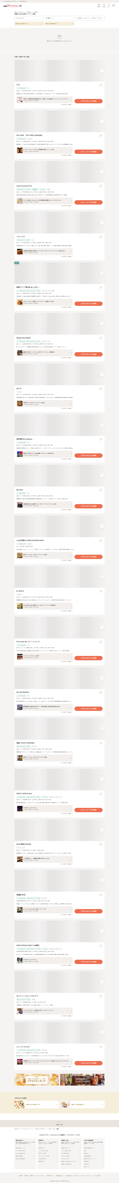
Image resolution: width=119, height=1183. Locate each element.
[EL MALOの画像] (59, 577)
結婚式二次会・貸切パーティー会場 (43, 1128)
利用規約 (26, 1175)
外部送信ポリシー (50, 1175)
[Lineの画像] (59, 70)
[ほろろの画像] (59, 374)
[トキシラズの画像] (59, 222)
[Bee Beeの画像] (59, 476)
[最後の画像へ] (102, 71)
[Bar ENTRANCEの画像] (59, 678)
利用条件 (32, 1175)
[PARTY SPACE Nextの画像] (59, 779)
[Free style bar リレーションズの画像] (59, 627)
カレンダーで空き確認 (88, 152)
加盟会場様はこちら (60, 1175)
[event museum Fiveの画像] (59, 172)
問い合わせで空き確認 (88, 101)
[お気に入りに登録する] (101, 85)
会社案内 (21, 1175)
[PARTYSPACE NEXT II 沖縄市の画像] (59, 931)
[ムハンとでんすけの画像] (59, 1032)
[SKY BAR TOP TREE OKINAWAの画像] (59, 121)
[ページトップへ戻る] (59, 1123)
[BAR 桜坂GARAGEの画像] (59, 830)
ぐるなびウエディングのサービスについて (82, 1175)
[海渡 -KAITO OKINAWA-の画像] (59, 729)
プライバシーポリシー (40, 1175)
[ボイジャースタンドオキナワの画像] (59, 982)
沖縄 (54, 1128)
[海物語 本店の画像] (59, 881)
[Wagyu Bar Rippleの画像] (59, 324)
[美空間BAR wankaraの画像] (59, 425)
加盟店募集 (68, 1175)
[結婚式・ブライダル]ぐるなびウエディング (24, 1128)
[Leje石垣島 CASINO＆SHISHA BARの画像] (59, 526)
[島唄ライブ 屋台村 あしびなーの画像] (59, 273)
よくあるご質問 (96, 1175)
